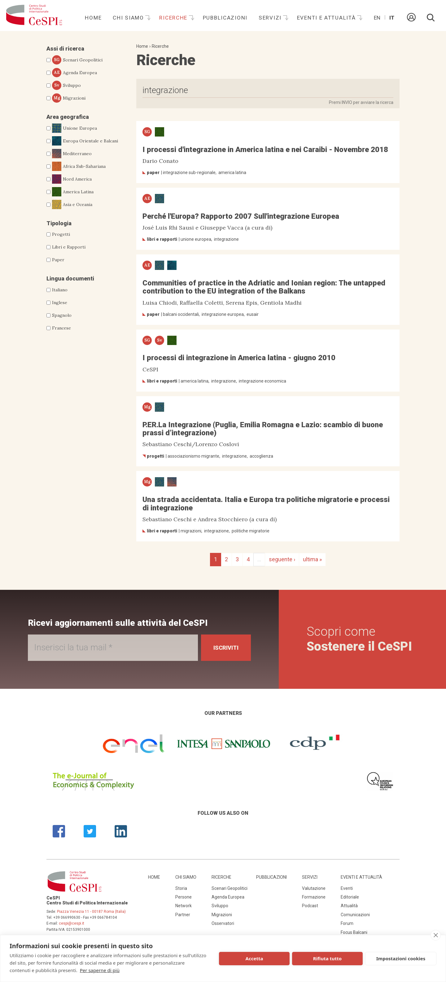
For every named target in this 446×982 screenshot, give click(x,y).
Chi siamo (129, 18)
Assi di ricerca (65, 48)
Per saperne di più (100, 970)
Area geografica (67, 117)
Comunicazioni (355, 914)
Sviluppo (66, 85)
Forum (347, 923)
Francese (61, 328)
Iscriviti (225, 647)
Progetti (61, 234)
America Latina (73, 191)
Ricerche (174, 18)
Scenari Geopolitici (77, 60)
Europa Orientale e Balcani (85, 141)
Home (93, 18)
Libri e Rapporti (68, 247)
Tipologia (59, 223)
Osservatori (223, 923)
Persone (183, 897)
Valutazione (314, 888)
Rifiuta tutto (327, 958)
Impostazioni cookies (401, 958)
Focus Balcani (354, 932)
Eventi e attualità (327, 18)
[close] (436, 935)
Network (183, 905)
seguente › (282, 559)
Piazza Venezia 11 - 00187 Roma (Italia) (91, 911)
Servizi (271, 18)
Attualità (349, 905)
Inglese (59, 302)
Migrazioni (68, 98)
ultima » (312, 559)
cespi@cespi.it (71, 923)
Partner (182, 914)
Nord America (72, 179)
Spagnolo (62, 315)
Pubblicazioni (225, 18)
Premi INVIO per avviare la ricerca (361, 102)
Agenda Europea (74, 72)
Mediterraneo (72, 153)
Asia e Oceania (72, 204)
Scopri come (359, 639)
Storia (181, 888)
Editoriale (350, 897)
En (377, 18)
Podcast (310, 905)
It (391, 18)
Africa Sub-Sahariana (79, 166)
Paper (58, 259)
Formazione (314, 897)
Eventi (347, 888)
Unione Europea (74, 128)
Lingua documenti (70, 278)
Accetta (254, 958)
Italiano (60, 290)
